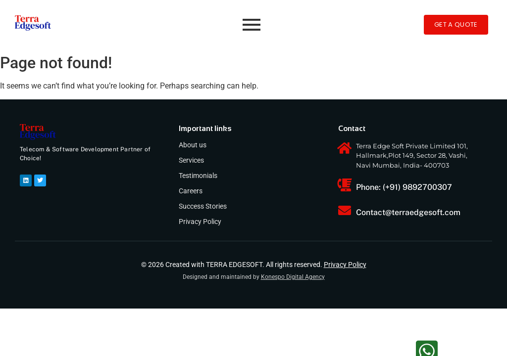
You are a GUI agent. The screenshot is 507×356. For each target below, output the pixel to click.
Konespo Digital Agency (293, 276)
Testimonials (198, 175)
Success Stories (203, 206)
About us (192, 145)
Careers (191, 191)
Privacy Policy (200, 221)
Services (191, 160)
